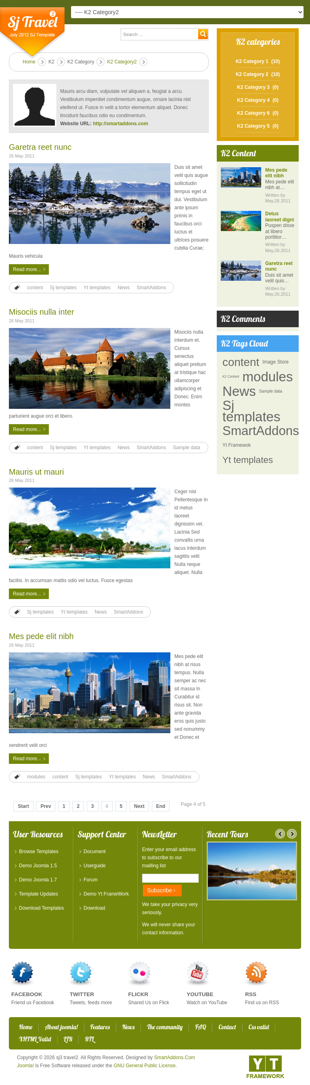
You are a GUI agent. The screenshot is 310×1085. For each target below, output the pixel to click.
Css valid (259, 1027)
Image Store (275, 362)
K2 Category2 (121, 62)
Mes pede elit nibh (41, 636)
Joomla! (25, 1065)
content (35, 287)
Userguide (95, 865)
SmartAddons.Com (174, 1057)
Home (29, 62)
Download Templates (41, 908)
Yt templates (97, 287)
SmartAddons (151, 287)
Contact (227, 1027)
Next (139, 806)
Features (100, 1027)
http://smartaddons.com (120, 123)
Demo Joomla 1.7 (38, 880)
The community (164, 1027)
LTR (68, 1039)
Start (23, 806)
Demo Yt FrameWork (106, 894)
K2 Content (230, 376)
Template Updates (38, 894)
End (160, 806)
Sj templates (63, 287)
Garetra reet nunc (40, 147)
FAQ (200, 1027)
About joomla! (61, 1027)
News (123, 287)
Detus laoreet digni (279, 216)
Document (95, 851)
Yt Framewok (236, 445)
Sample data (186, 447)
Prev (45, 806)
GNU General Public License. (145, 1065)
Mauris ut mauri (36, 471)
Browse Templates (39, 851)
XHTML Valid (35, 1039)
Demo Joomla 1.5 (38, 865)
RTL (89, 1039)
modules (36, 777)
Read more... (27, 269)
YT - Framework (265, 1067)
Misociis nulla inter (41, 311)
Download (94, 908)
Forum (91, 880)
